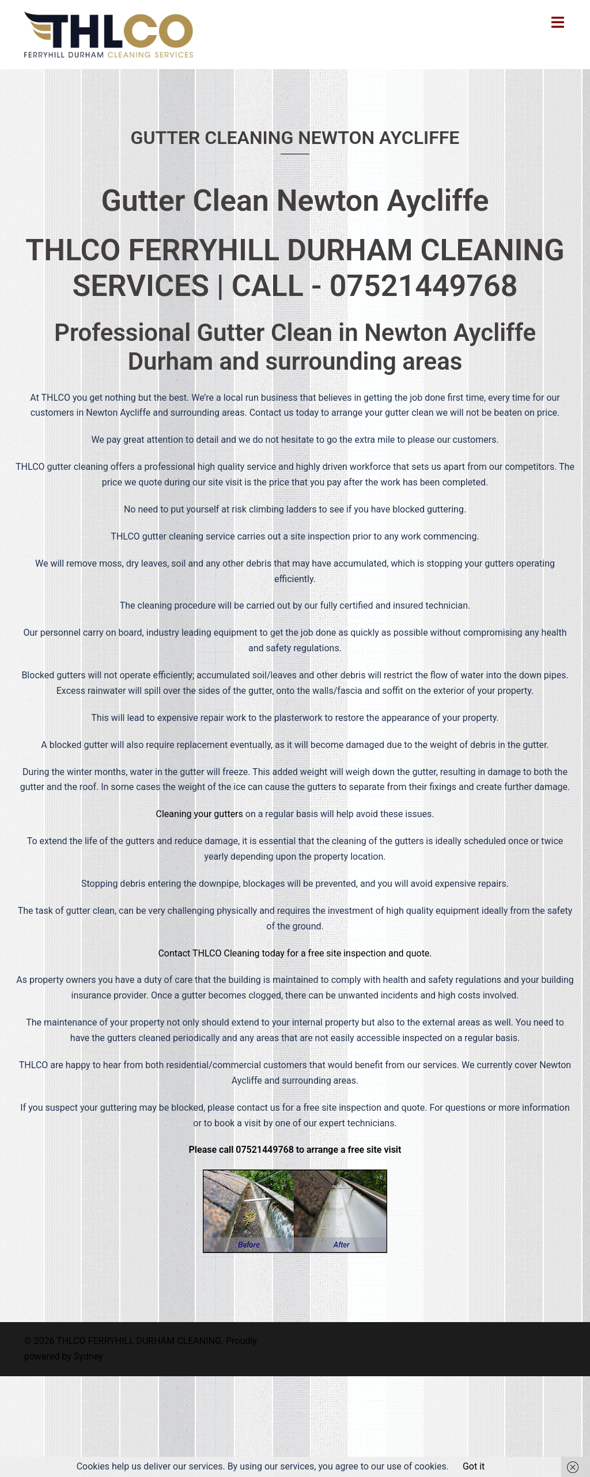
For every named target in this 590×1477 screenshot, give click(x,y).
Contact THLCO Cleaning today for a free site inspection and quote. (295, 953)
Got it (474, 1466)
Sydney (88, 1356)
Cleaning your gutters (199, 813)
